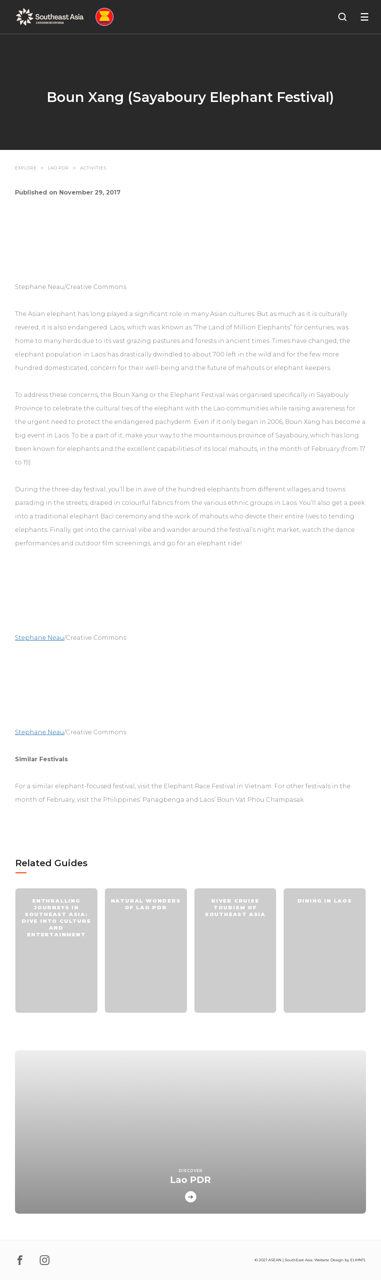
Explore (26, 168)
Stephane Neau (39, 637)
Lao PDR (58, 168)
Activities (93, 168)
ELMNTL (358, 1260)
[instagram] (44, 1260)
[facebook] (20, 1260)
